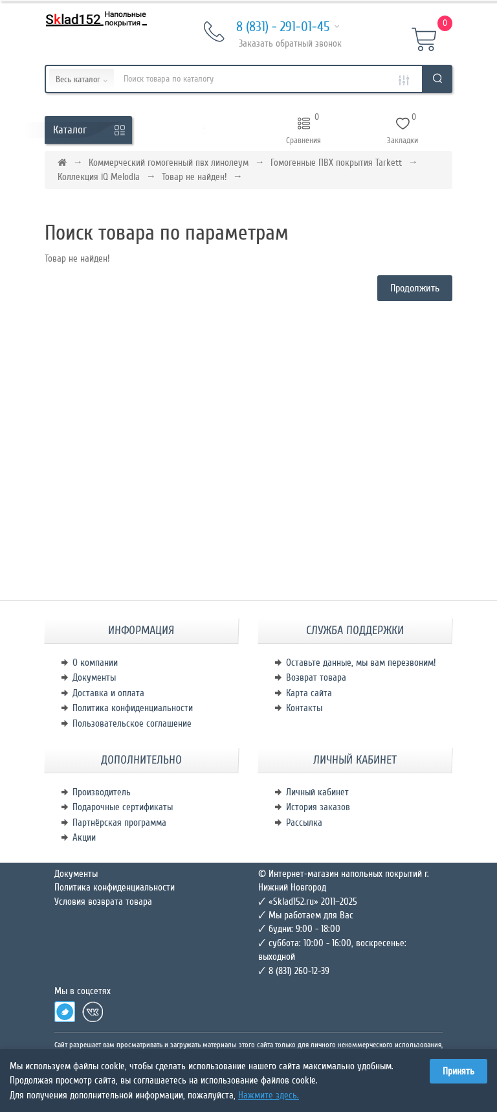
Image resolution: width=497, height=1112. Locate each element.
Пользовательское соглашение (132, 723)
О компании (95, 662)
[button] (204, 130)
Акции (84, 837)
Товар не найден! (194, 177)
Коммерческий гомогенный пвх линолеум (168, 162)
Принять (458, 1071)
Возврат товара (316, 677)
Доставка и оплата (108, 693)
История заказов (318, 807)
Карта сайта (309, 693)
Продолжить (414, 288)
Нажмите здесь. (268, 1095)
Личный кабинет (317, 792)
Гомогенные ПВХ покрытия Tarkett (336, 162)
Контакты (304, 708)
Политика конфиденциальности (132, 708)
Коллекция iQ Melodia (99, 177)
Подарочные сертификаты (122, 807)
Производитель (101, 792)
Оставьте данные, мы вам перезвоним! (361, 662)
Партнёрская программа (119, 822)
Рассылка (304, 822)
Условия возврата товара (103, 901)
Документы (94, 677)
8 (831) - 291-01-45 (272, 27)
